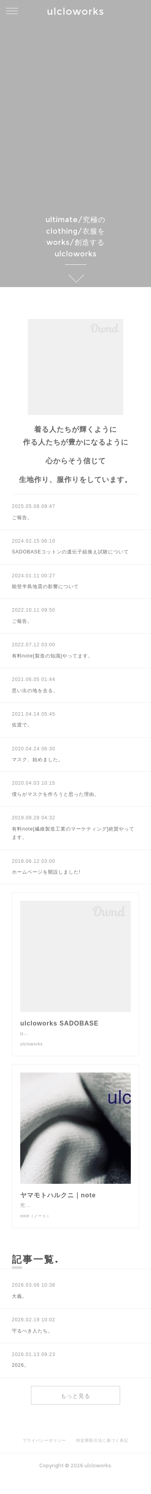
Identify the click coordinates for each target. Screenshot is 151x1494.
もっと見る (75, 1411)
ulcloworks (75, 11)
